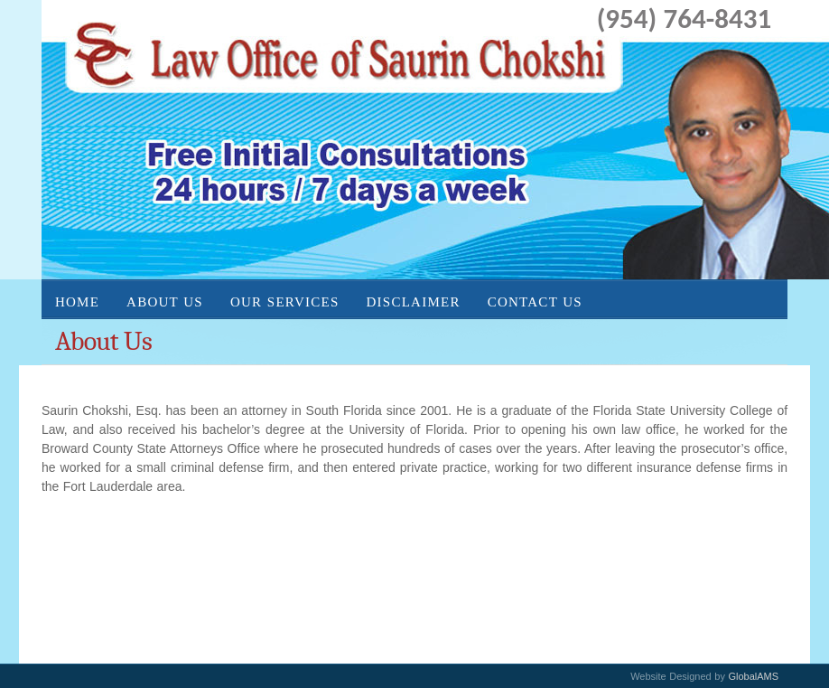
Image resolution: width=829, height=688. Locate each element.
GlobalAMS (753, 676)
